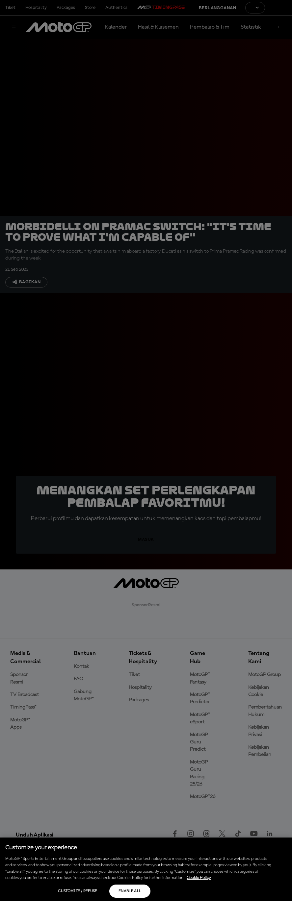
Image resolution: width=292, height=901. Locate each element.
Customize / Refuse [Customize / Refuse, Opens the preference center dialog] (77, 891)
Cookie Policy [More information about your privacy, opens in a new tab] (199, 878)
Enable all (130, 891)
